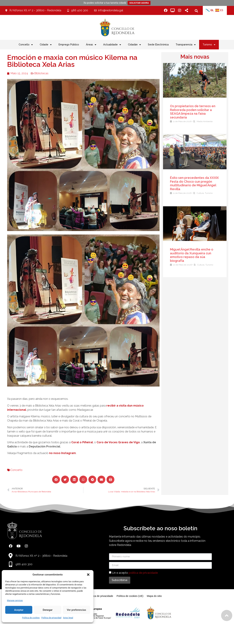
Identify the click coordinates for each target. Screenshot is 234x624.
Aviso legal (68, 618)
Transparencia (186, 45)
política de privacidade (143, 572)
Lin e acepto (135, 572)
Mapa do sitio (154, 596)
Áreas (91, 45)
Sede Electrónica (158, 44)
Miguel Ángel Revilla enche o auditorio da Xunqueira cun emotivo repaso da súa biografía (193, 255)
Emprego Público (69, 44)
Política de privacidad (51, 618)
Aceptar (18, 609)
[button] (88, 574)
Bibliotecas (38, 73)
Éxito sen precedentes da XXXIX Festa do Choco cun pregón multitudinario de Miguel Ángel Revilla (195, 183)
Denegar (47, 609)
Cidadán (134, 45)
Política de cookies (31, 618)
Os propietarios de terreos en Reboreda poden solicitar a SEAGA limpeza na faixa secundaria (194, 111)
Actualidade (112, 45)
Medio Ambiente (206, 121)
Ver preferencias (76, 609)
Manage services (15, 600)
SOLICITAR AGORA (139, 3)
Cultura (201, 193)
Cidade (46, 45)
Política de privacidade (100, 596)
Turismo (209, 45)
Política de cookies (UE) (129, 596)
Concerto (13, 470)
